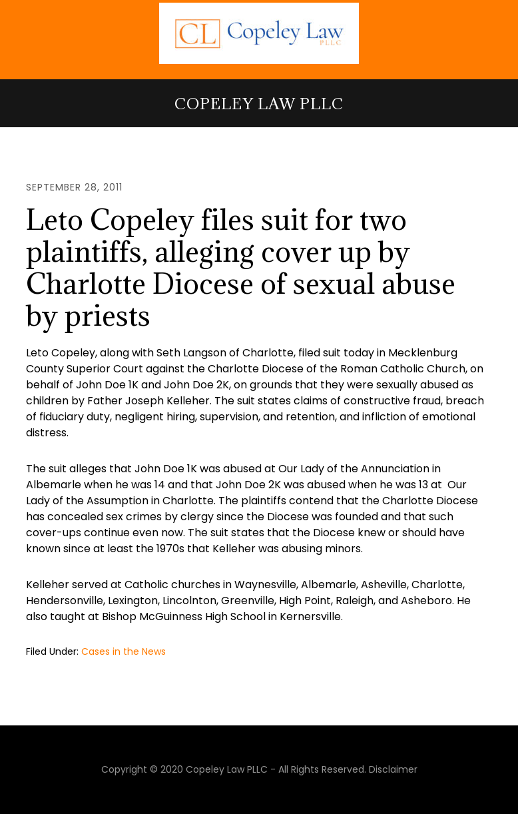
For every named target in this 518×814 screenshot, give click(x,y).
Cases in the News (123, 651)
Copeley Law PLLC (259, 103)
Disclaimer (393, 769)
